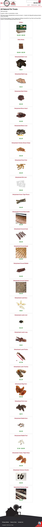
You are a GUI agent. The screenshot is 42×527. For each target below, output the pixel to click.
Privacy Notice (5, 522)
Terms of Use (13, 522)
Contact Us (20, 522)
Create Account (34, 5)
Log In (39, 5)
